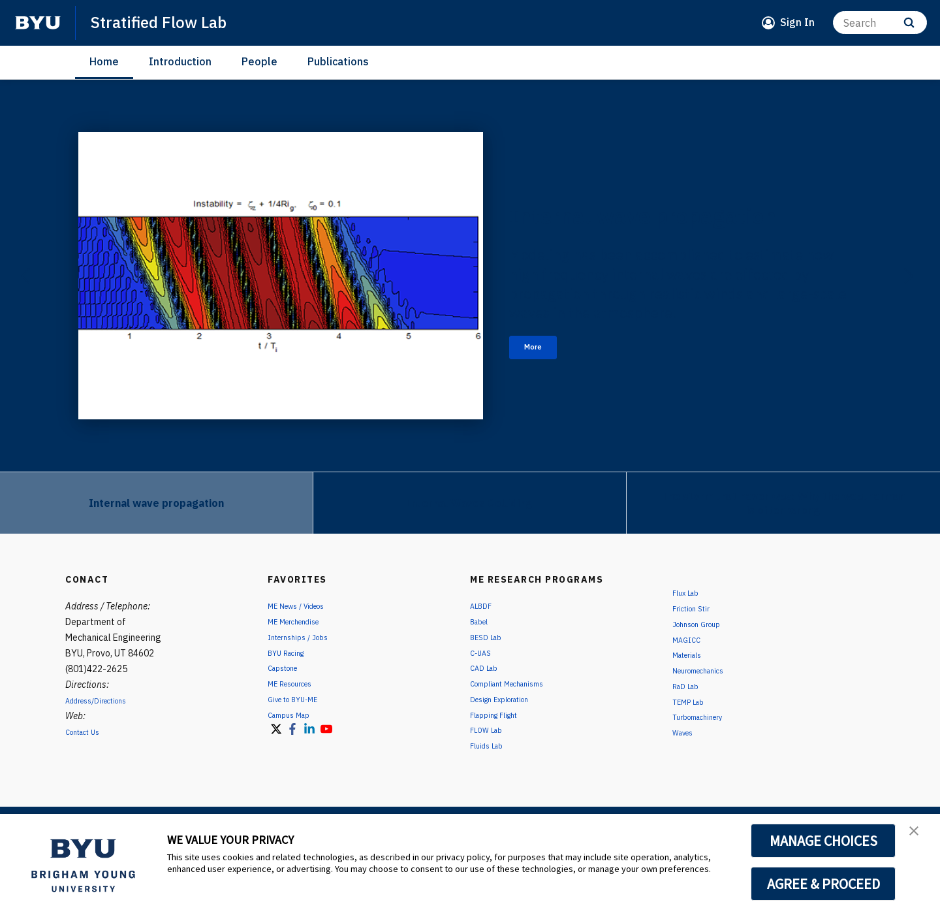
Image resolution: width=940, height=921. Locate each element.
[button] (918, 837)
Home (104, 61)
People (259, 61)
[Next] (907, 275)
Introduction (180, 61)
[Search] (880, 22)
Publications (338, 61)
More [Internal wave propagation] (543, 367)
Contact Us (88, 731)
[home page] (38, 22)
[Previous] (26, 275)
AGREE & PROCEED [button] (823, 884)
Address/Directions (104, 700)
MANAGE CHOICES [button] (823, 841)
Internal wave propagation (610, 207)
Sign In (797, 22)
